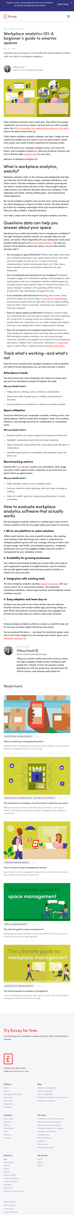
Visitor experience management (49, 1122)
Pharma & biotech (44, 1138)
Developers (8, 1107)
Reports (6, 1169)
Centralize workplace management (51, 1119)
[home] (10, 16)
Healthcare (42, 1141)
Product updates (10, 1175)
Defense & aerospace (46, 1147)
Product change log (11, 1178)
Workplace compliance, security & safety (53, 1097)
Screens (7, 1091)
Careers (7, 1125)
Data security (9, 1128)
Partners (7, 1138)
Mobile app (8, 1101)
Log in (40, 1159)
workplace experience (54, 346)
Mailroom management (46, 1101)
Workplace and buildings (47, 1131)
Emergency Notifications (13, 1094)
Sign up (40, 1162)
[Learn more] (63, 4)
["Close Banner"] (71, 2)
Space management (45, 1094)
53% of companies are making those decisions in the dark (41, 128)
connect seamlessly (49, 584)
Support (40, 1165)
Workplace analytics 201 (15, 638)
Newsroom (8, 1122)
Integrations (8, 1104)
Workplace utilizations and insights (50, 1128)
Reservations (8, 1097)
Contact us (8, 1135)
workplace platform (43, 243)
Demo (6, 1131)
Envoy (19, 467)
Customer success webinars (14, 1191)
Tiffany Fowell (19, 67)
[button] (68, 16)
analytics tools (30, 154)
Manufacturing (43, 1135)
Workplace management (47, 1088)
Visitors (6, 1088)
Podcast (7, 1172)
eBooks (6, 1165)
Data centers (42, 1144)
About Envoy (8, 1119)
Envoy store (8, 1188)
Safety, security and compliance (49, 1125)
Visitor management (45, 1091)
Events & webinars (10, 1181)
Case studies (8, 1162)
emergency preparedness (55, 299)
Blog (5, 1159)
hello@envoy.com (20, 1071)
